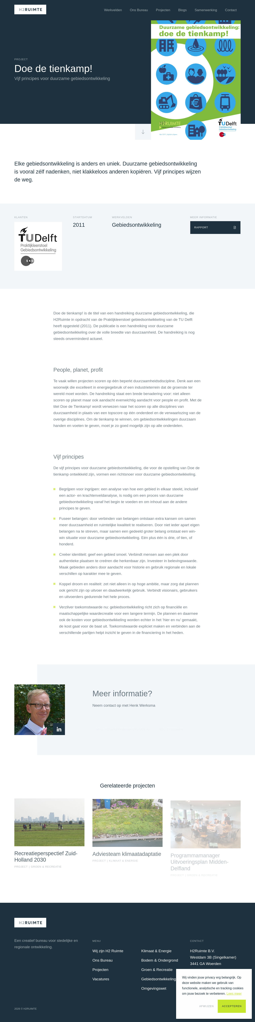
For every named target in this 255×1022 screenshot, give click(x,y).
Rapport (201, 227)
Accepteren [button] (232, 1006)
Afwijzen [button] (206, 1006)
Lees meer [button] (234, 993)
